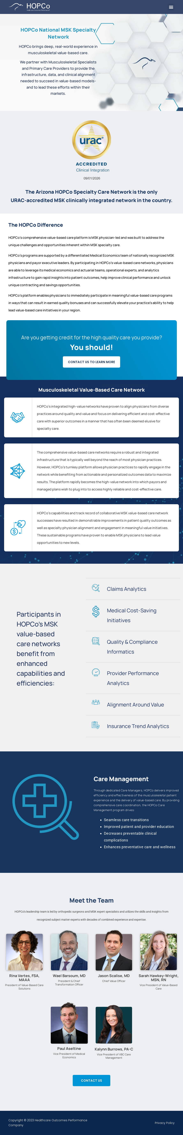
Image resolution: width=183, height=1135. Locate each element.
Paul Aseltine (69, 1048)
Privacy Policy (165, 1123)
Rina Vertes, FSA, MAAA (24, 977)
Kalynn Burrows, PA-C (114, 1049)
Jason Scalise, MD (114, 975)
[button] (171, 7)
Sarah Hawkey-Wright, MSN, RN (158, 977)
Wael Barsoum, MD (69, 975)
